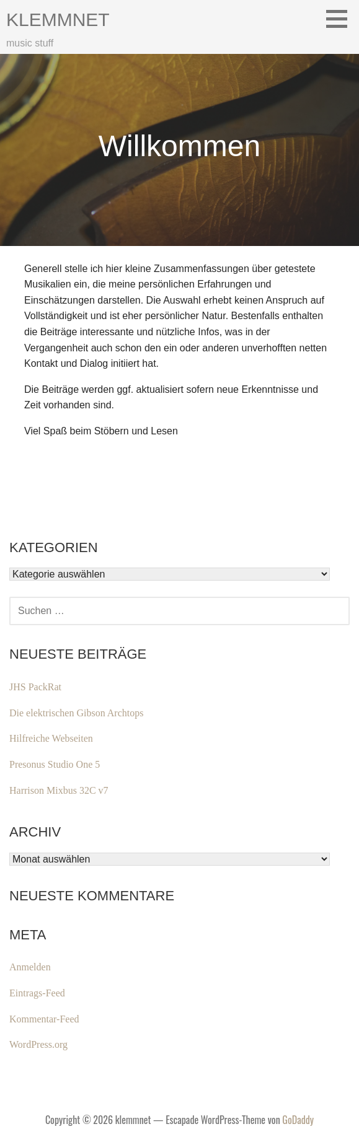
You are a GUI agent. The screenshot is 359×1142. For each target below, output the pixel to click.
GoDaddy (298, 1119)
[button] (341, 18)
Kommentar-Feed (44, 1019)
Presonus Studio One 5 (54, 764)
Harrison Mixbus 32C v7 (59, 790)
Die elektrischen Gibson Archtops (76, 713)
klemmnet (58, 19)
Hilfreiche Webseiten (51, 738)
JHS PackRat (35, 687)
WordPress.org (38, 1044)
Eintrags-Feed (37, 993)
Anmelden (30, 967)
